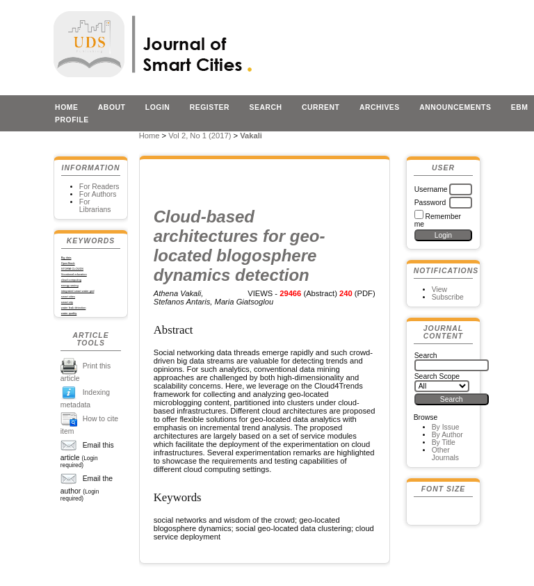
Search (266, 107)
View (439, 289)
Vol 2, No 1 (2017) (199, 135)
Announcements (455, 107)
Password (430, 202)
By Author (447, 435)
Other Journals (445, 454)
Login (157, 107)
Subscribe (448, 297)
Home (66, 107)
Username (431, 189)
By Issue (446, 427)
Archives (379, 107)
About (112, 107)
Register (209, 107)
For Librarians (95, 205)
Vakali (251, 135)
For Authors (98, 194)
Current (320, 107)
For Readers (99, 186)
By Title (443, 442)
